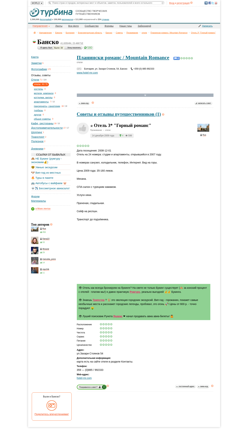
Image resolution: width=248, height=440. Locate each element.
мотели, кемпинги (44, 93)
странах (105, 19)
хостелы (38, 89)
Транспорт (38, 136)
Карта (35, 56)
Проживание (132, 33)
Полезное (37, 141)
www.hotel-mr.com (87, 72)
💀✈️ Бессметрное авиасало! (50, 188)
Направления (45, 33)
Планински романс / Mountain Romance (168, 33)
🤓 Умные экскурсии (44, 167)
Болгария (70, 33)
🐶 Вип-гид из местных (46, 172)
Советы (119, 33)
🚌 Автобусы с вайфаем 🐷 (49, 183)
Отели (35, 79)
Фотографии (39, 69)
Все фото (73, 26)
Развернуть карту (145, 95)
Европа (58, 33)
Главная (35, 33)
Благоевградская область (90, 33)
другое (37, 114)
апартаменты (41, 101)
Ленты (58, 26)
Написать (207, 26)
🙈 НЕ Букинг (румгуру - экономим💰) (46, 160)
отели (144, 33)
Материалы (38, 200)
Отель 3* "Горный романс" (203, 33)
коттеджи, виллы (43, 97)
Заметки (36, 63)
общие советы (42, 119)
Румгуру (135, 291)
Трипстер (99, 299)
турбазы (38, 110)
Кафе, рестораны (42, 123)
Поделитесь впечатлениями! (52, 414)
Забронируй (144, 26)
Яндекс (117, 316)
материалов (67, 19)
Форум (35, 196)
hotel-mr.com (84, 378)
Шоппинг (36, 132)
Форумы (109, 26)
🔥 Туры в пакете (42, 177)
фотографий (46, 19)
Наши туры (125, 26)
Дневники (37, 148)
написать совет (204, 103)
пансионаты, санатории (47, 106)
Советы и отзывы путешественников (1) (119, 114)
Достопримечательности (47, 127)
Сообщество (92, 26)
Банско (109, 33)
